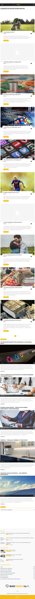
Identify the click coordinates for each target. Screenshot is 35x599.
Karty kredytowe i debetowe (6, 569)
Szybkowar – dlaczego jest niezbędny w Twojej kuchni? (14, 440)
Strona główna (2, 7)
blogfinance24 (3, 395)
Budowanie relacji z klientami (6, 568)
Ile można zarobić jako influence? (11, 94)
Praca (1, 566)
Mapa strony (17, 596)
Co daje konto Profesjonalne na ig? (12, 127)
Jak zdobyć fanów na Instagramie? (12, 159)
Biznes (7, 534)
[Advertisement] (17, 1)
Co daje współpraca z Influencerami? (12, 222)
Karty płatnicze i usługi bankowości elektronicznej (10, 578)
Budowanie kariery (4, 575)
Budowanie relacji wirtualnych (6, 574)
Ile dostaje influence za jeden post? (12, 62)
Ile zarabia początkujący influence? (12, 320)
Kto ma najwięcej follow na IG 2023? (12, 255)
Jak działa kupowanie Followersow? (12, 287)
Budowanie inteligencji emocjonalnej (7, 572)
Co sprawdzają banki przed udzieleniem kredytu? (14, 559)
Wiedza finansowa (8, 555)
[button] (33, 4)
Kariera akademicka (4, 577)
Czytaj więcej (6, 40)
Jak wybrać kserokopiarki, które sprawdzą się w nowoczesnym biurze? (18, 533)
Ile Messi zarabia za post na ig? (11, 192)
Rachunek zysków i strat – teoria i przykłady (13, 554)
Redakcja (4, 33)
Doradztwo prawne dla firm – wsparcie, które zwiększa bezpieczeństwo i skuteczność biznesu (13, 408)
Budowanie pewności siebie (5, 571)
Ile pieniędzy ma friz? (8, 32)
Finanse (7, 560)
